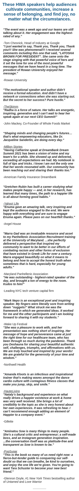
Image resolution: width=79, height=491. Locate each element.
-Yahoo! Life (11, 203)
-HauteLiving (11, 391)
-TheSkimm (10, 106)
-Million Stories (13, 146)
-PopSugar (10, 451)
